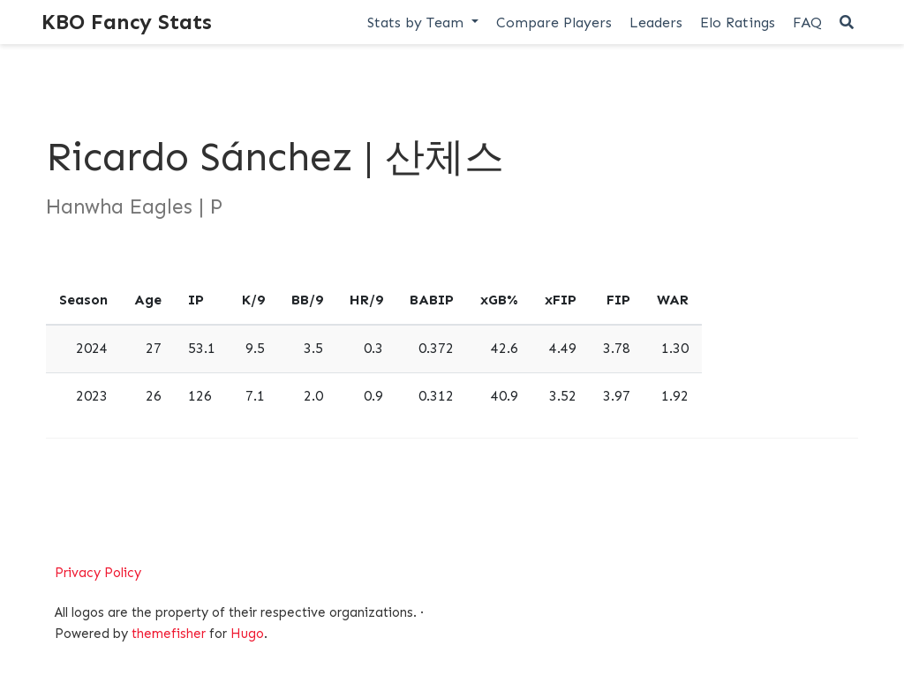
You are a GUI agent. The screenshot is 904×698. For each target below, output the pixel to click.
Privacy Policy (98, 573)
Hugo (247, 634)
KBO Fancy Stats (126, 21)
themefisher (169, 634)
